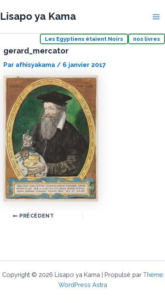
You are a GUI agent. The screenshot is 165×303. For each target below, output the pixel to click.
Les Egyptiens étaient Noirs (84, 39)
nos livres (146, 39)
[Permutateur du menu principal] (156, 17)
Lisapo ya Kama (38, 16)
